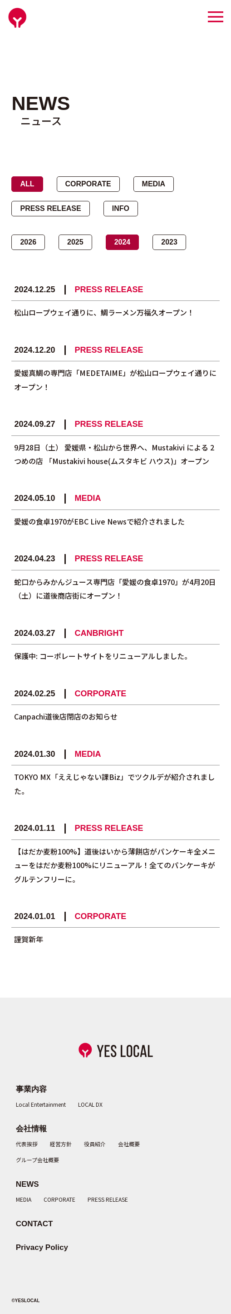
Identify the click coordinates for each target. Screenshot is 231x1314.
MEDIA (154, 184)
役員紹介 (95, 1144)
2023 (169, 242)
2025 (75, 242)
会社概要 (129, 1144)
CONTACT (34, 1223)
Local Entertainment (41, 1104)
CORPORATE (88, 184)
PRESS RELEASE (50, 208)
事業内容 (31, 1089)
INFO (120, 208)
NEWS (27, 1184)
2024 (122, 242)
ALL (27, 184)
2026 (28, 242)
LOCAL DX (90, 1104)
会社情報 (31, 1128)
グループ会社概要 (37, 1160)
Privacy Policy (42, 1247)
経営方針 (61, 1144)
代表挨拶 (27, 1144)
